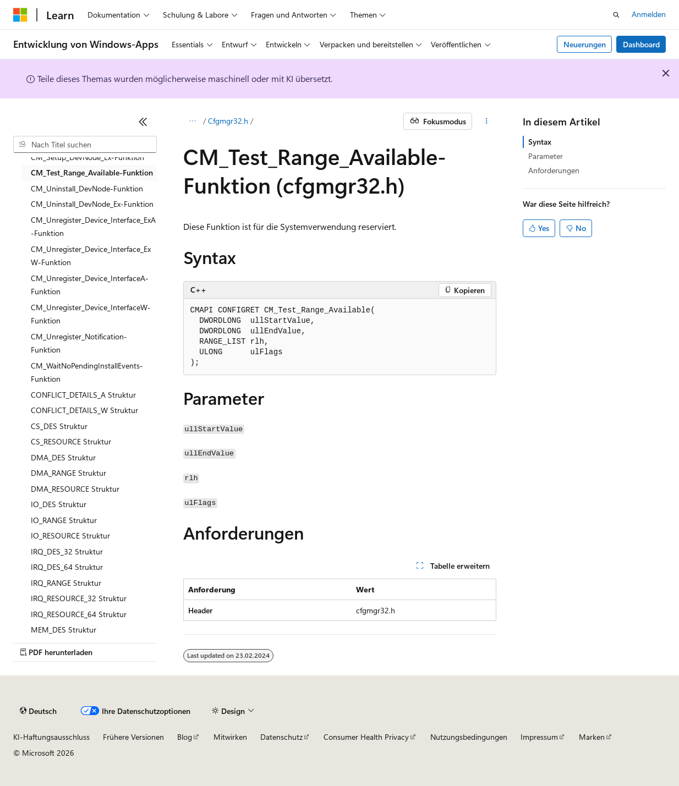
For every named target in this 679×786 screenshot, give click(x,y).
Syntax (539, 141)
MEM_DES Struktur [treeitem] (63, 629)
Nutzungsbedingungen (468, 737)
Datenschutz (281, 737)
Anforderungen (553, 170)
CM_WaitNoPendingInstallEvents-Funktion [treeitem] (87, 372)
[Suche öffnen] (616, 15)
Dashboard (641, 44)
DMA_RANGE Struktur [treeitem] (68, 473)
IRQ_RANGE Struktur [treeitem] (66, 583)
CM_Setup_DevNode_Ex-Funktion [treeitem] (87, 157)
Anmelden (649, 14)
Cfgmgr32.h (228, 121)
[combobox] (85, 144)
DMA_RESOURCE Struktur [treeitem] (75, 488)
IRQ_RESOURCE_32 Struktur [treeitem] (79, 598)
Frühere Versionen (133, 737)
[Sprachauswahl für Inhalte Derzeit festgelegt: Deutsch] (38, 711)
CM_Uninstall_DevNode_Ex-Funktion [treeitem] (92, 204)
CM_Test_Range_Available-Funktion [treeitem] (92, 172)
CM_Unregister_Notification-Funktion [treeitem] (79, 343)
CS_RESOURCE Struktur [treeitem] (71, 441)
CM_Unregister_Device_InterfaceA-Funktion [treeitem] (90, 285)
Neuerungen (584, 44)
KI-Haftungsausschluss (51, 737)
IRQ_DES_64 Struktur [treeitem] (67, 567)
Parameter (545, 156)
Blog (184, 737)
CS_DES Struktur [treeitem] (59, 426)
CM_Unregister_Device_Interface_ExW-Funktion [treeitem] (91, 256)
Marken (592, 737)
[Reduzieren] (143, 121)
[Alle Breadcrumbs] (192, 121)
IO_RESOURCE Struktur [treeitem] (70, 535)
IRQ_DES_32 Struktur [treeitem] (67, 551)
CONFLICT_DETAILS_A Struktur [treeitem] (83, 394)
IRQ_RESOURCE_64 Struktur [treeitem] (79, 614)
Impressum (539, 737)
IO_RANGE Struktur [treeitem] (64, 520)
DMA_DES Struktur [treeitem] (63, 457)
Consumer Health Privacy (366, 737)
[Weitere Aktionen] (486, 121)
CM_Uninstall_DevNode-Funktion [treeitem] (87, 188)
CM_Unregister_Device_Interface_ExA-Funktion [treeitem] (93, 227)
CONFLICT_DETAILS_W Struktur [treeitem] (84, 410)
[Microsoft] (20, 15)
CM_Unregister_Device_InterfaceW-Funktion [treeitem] (91, 314)
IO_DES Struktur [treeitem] (58, 504)
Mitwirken (230, 737)
